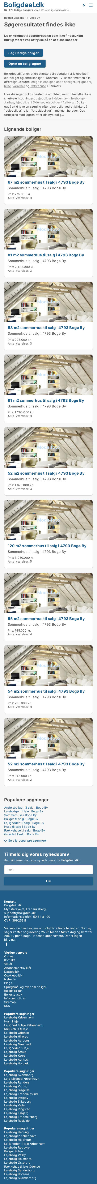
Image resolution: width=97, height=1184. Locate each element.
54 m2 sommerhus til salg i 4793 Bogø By (46, 691)
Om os (8, 956)
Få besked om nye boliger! (83, 5)
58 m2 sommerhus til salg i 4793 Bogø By (46, 327)
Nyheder (10, 979)
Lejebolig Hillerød (16, 1036)
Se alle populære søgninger (27, 840)
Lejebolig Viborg (15, 1086)
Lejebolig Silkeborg (17, 1101)
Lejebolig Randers (16, 1082)
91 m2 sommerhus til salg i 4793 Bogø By (46, 400)
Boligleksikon (13, 990)
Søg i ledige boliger (23, 53)
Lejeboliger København (20, 1136)
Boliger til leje (13, 1151)
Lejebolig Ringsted (17, 1109)
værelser (19, 86)
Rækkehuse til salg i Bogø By (24, 830)
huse (7, 86)
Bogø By (35, 18)
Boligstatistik (13, 994)
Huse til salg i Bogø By (20, 826)
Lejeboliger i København (52, 98)
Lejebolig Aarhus (16, 1059)
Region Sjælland (14, 17)
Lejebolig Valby (15, 1155)
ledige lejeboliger (43, 82)
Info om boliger (14, 998)
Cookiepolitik (13, 975)
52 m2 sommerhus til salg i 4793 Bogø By (46, 473)
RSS (7, 1006)
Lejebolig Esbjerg (16, 1113)
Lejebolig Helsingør (17, 1139)
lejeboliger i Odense (30, 102)
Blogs (8, 983)
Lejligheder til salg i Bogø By (24, 823)
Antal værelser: (18, 198)
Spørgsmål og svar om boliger (25, 987)
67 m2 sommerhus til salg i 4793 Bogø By (46, 182)
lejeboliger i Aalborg (60, 102)
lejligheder (83, 82)
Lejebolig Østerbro (17, 1162)
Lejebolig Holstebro (17, 1159)
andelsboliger (65, 82)
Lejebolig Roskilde (17, 1120)
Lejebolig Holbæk (16, 1063)
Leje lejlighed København (21, 1078)
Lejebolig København (19, 1017)
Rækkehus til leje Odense (22, 1166)
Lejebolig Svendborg (19, 1075)
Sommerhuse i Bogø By (20, 815)
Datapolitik (11, 971)
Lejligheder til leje (16, 1048)
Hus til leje (11, 1021)
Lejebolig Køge (14, 1055)
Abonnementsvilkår (17, 968)
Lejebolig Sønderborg (19, 1170)
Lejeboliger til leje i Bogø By (23, 811)
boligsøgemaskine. (58, 10)
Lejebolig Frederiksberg (21, 1117)
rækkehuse (38, 86)
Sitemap (10, 1002)
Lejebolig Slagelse (17, 1090)
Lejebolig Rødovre (17, 1147)
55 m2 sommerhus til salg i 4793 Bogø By (46, 618)
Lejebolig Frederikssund (21, 1094)
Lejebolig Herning (16, 1132)
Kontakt (9, 960)
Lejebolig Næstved (17, 1044)
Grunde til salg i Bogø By (21, 834)
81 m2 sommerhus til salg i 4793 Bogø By (46, 255)
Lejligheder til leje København (24, 1143)
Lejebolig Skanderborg (20, 1178)
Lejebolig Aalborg (16, 1040)
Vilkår (8, 964)
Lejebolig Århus (15, 1051)
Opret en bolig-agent (24, 64)
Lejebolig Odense (16, 1032)
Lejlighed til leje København (23, 1025)
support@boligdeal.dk (20, 913)
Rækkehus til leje (16, 1029)
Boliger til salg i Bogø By (21, 819)
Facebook (6, 944)
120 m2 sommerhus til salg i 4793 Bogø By (47, 545)
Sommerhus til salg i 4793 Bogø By (37, 188)
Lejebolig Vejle (14, 1105)
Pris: (11, 194)
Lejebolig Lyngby (16, 1097)
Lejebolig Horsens (16, 1174)
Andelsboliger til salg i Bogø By (26, 807)
